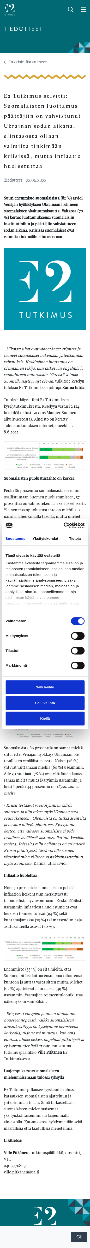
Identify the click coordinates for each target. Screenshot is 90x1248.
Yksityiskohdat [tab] (45, 538)
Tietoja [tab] (75, 538)
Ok (79, 1236)
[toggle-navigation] (83, 9)
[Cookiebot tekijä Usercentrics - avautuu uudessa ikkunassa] (64, 525)
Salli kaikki (45, 687)
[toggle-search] (71, 9)
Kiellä (45, 718)
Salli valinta (45, 703)
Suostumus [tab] (15, 538)
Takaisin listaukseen (26, 62)
